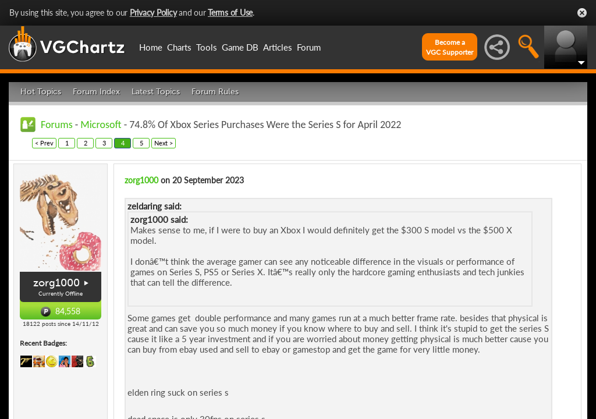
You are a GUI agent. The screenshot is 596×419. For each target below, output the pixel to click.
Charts (179, 47)
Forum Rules (215, 92)
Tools (206, 47)
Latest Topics (156, 92)
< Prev (44, 143)
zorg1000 (56, 283)
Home (150, 47)
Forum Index (96, 92)
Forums (57, 124)
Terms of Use (230, 12)
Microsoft (100, 124)
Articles (277, 47)
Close (582, 12)
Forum (309, 47)
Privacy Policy (153, 12)
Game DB (240, 47)
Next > (163, 143)
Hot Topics (40, 92)
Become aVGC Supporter (449, 47)
